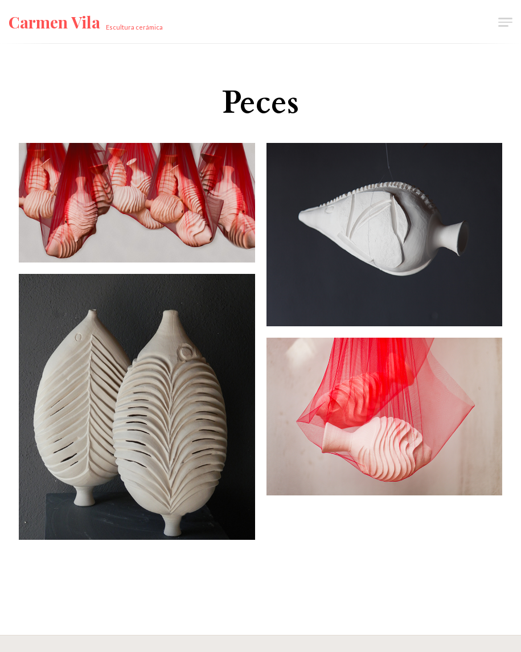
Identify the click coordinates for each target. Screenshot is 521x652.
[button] (504, 21)
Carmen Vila (54, 21)
